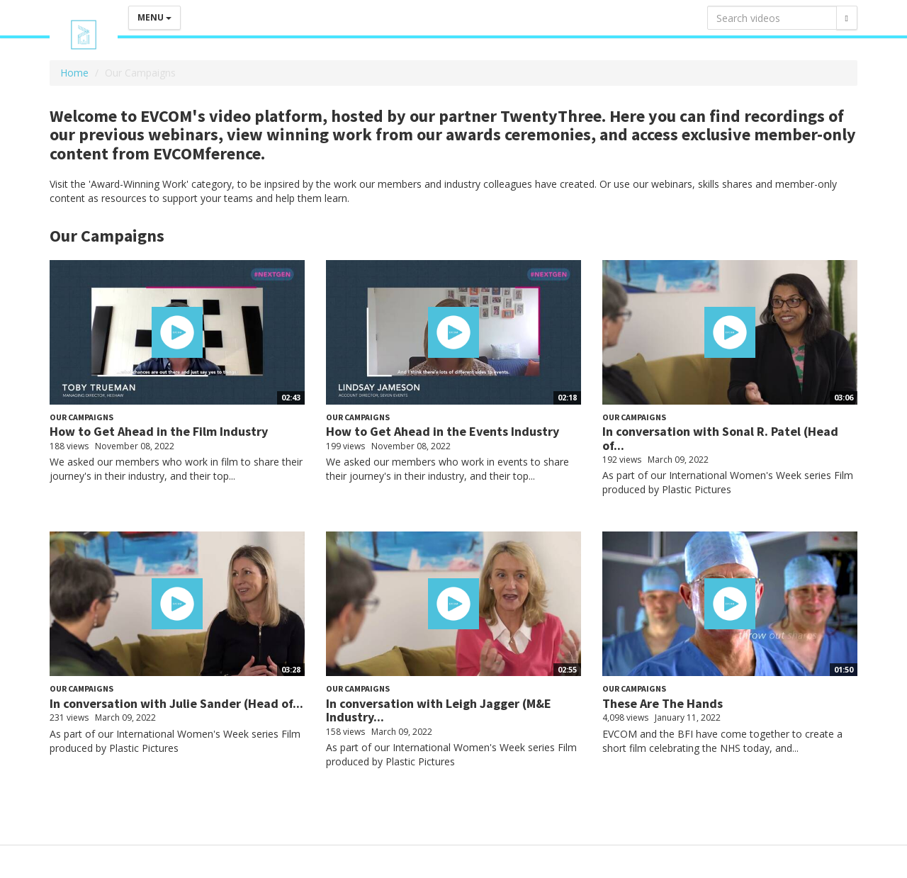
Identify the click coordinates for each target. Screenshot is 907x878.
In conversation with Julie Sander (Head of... (176, 703)
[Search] (846, 18)
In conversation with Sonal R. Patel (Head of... (720, 438)
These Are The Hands (662, 703)
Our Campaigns (81, 417)
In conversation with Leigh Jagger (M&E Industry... (438, 710)
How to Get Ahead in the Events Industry (442, 431)
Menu (154, 17)
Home (74, 72)
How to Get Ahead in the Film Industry (159, 431)
